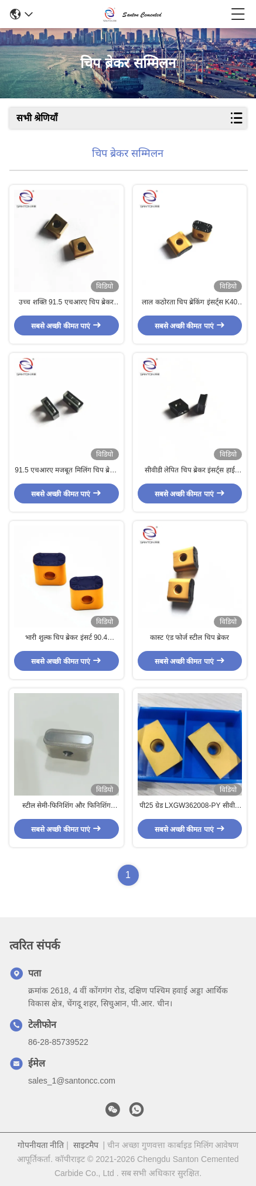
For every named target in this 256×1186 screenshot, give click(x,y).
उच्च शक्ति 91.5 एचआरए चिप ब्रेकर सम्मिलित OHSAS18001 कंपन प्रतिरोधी (66, 302)
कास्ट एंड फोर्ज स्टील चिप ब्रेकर (189, 637)
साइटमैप (85, 1145)
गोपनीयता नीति (41, 1145)
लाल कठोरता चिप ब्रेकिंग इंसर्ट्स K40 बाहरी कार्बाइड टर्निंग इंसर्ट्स (189, 302)
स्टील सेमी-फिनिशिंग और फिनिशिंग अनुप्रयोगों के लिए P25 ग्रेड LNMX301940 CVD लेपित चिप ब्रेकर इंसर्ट (66, 806)
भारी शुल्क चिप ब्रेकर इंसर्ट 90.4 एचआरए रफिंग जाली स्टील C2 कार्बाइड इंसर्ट (66, 638)
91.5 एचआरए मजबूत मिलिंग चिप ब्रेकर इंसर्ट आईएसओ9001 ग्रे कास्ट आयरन (66, 470)
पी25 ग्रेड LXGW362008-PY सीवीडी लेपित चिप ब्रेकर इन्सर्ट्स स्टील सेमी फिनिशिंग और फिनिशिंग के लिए (189, 806)
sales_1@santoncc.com (71, 1080)
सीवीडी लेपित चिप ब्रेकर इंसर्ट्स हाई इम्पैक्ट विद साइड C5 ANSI (190, 470)
